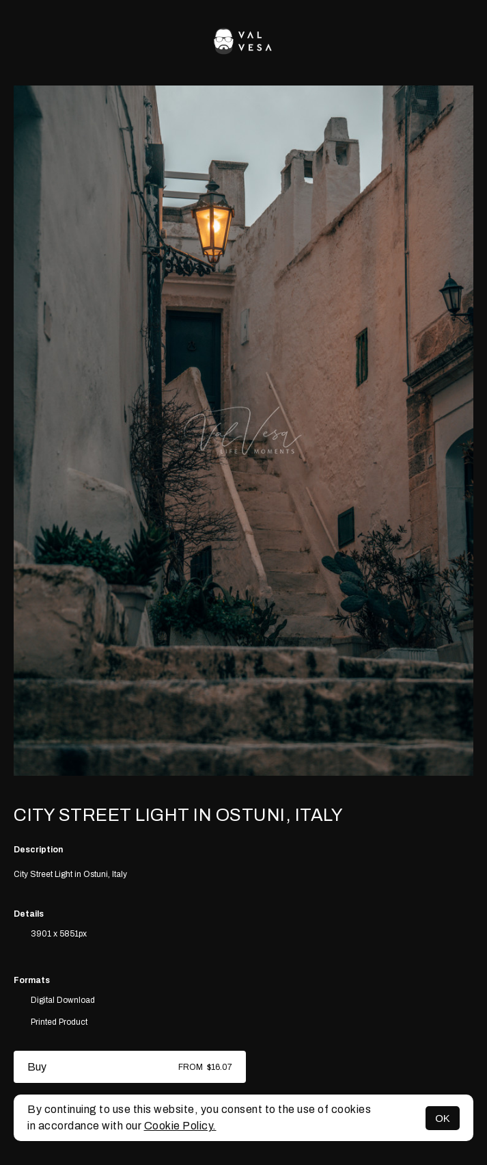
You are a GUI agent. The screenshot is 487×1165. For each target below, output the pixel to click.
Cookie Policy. (180, 1125)
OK (442, 1118)
